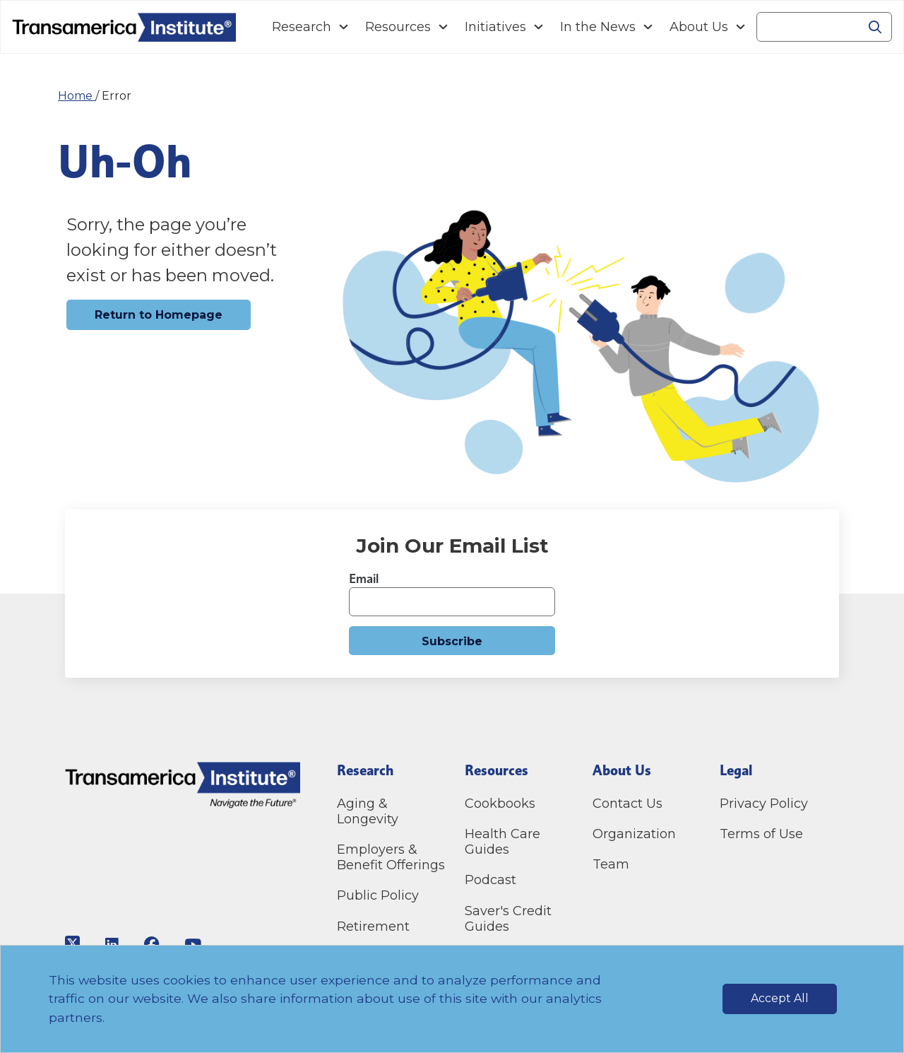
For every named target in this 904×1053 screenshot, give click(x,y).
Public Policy (378, 895)
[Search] (808, 27)
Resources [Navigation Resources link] (398, 27)
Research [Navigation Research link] (301, 27)
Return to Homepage (158, 315)
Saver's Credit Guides (508, 918)
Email (364, 578)
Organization (634, 834)
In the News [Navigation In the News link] (598, 27)
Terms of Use (761, 834)
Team (611, 864)
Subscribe (452, 641)
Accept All (780, 998)
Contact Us (629, 803)
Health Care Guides (502, 841)
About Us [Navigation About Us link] (699, 27)
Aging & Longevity (367, 811)
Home (76, 95)
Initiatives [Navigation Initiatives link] (495, 27)
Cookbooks (500, 803)
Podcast (490, 880)
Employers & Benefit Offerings (391, 857)
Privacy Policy (764, 803)
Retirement (373, 926)
